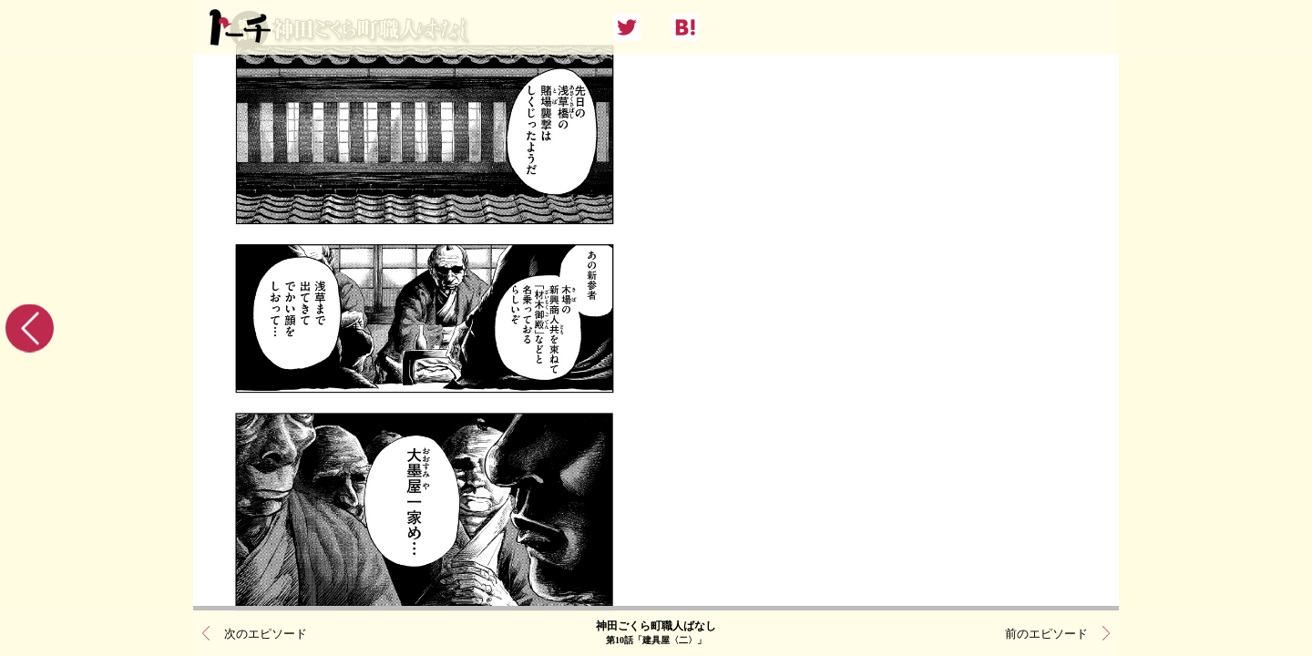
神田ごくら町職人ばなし (656, 633)
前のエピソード (1046, 634)
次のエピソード (265, 634)
